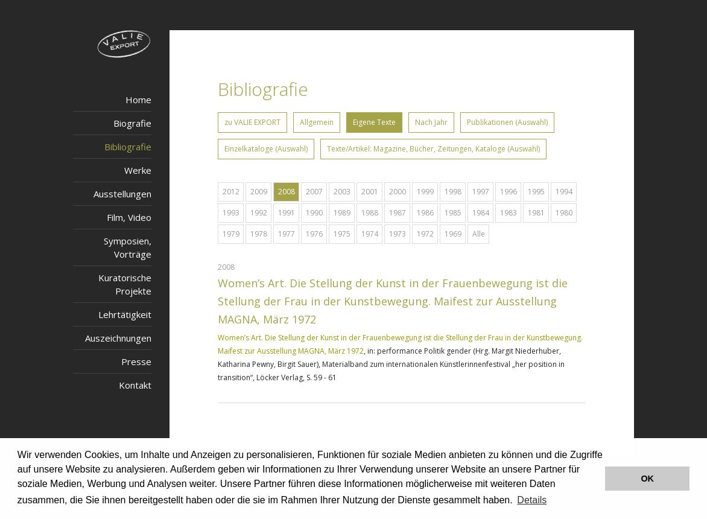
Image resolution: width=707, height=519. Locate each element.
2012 (231, 191)
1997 (480, 191)
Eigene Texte (374, 122)
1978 (258, 234)
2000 (397, 191)
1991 (286, 213)
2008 (286, 191)
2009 (258, 191)
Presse (136, 361)
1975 (342, 234)
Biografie (132, 123)
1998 (453, 191)
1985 (453, 213)
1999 (425, 191)
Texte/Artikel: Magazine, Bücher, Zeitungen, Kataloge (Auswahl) (433, 149)
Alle (478, 234)
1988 (369, 213)
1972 (425, 234)
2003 (342, 191)
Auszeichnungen (118, 338)
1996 (508, 191)
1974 (369, 234)
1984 (480, 213)
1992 (258, 213)
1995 (536, 191)
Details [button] (532, 500)
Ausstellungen (122, 194)
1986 (425, 213)
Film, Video (129, 217)
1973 (397, 234)
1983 (508, 213)
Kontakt (135, 385)
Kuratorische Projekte (124, 284)
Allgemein (317, 122)
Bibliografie (127, 147)
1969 (453, 234)
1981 (536, 213)
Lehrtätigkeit (124, 314)
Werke (137, 170)
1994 (564, 191)
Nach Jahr (431, 122)
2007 (314, 191)
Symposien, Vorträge (127, 247)
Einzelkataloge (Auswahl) (266, 149)
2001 (369, 191)
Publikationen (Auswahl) (507, 122)
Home (138, 100)
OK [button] (647, 478)
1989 (342, 213)
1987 (397, 213)
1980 (564, 213)
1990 (314, 213)
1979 (231, 234)
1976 (314, 234)
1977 (286, 234)
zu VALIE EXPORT (252, 122)
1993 (231, 213)
